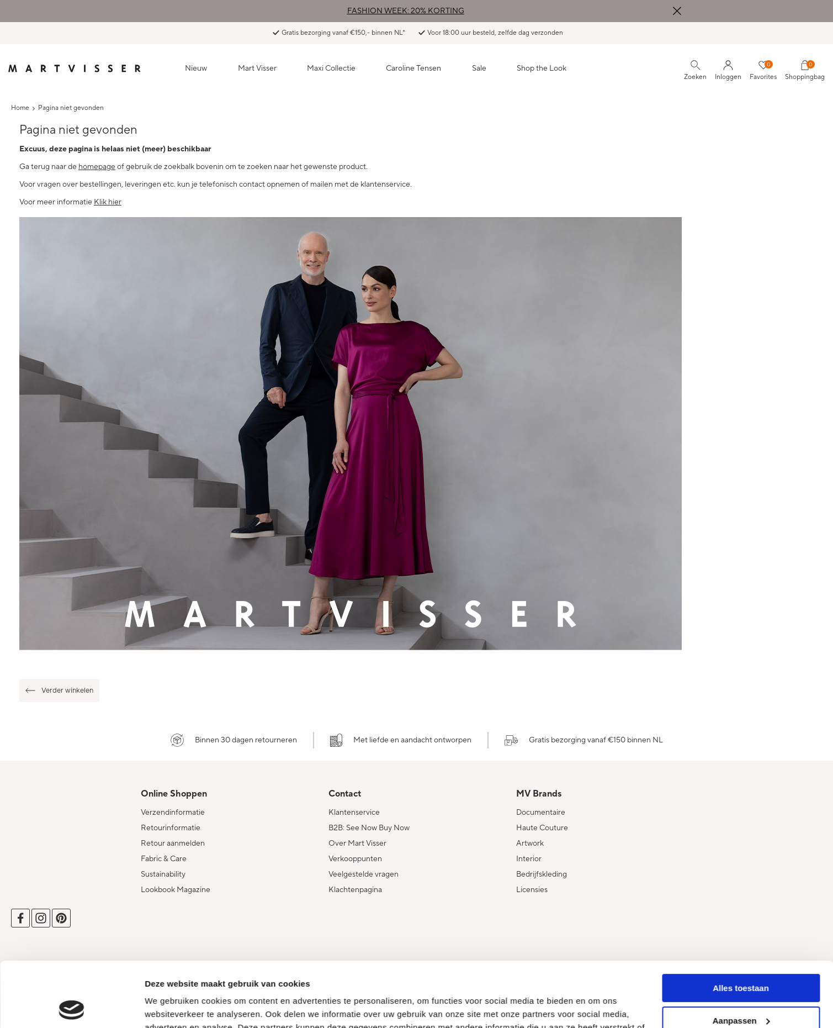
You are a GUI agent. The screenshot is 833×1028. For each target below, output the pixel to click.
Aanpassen (741, 955)
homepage (96, 167)
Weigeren (740, 988)
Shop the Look (541, 68)
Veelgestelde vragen (363, 873)
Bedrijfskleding (541, 873)
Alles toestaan (741, 923)
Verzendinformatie (173, 811)
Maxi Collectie (331, 68)
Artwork (530, 842)
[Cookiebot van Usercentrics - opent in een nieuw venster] (71, 1006)
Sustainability (163, 873)
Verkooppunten (355, 858)
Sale (479, 68)
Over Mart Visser (357, 842)
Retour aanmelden (173, 842)
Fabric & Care (164, 858)
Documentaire (540, 811)
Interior (529, 858)
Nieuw (196, 68)
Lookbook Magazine (175, 889)
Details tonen (171, 1006)
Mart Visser (257, 68)
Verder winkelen (67, 690)
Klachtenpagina (355, 889)
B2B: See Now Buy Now (369, 827)
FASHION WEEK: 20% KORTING (405, 11)
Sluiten (677, 11)
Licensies (532, 889)
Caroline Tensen (413, 68)
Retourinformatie (170, 827)
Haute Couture (542, 827)
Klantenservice (354, 811)
